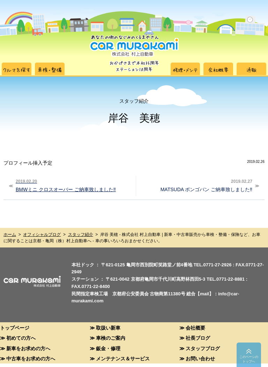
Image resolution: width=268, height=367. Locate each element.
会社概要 (195, 327)
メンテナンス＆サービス (123, 358)
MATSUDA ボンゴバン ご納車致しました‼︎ (195, 185)
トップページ (14, 327)
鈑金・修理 (108, 348)
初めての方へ (21, 337)
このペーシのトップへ (248, 359)
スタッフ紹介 (80, 234)
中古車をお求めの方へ (30, 358)
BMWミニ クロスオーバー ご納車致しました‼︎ (73, 185)
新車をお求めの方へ (28, 348)
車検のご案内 (110, 337)
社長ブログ (198, 337)
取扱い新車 (108, 327)
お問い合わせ (200, 358)
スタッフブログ (203, 348)
